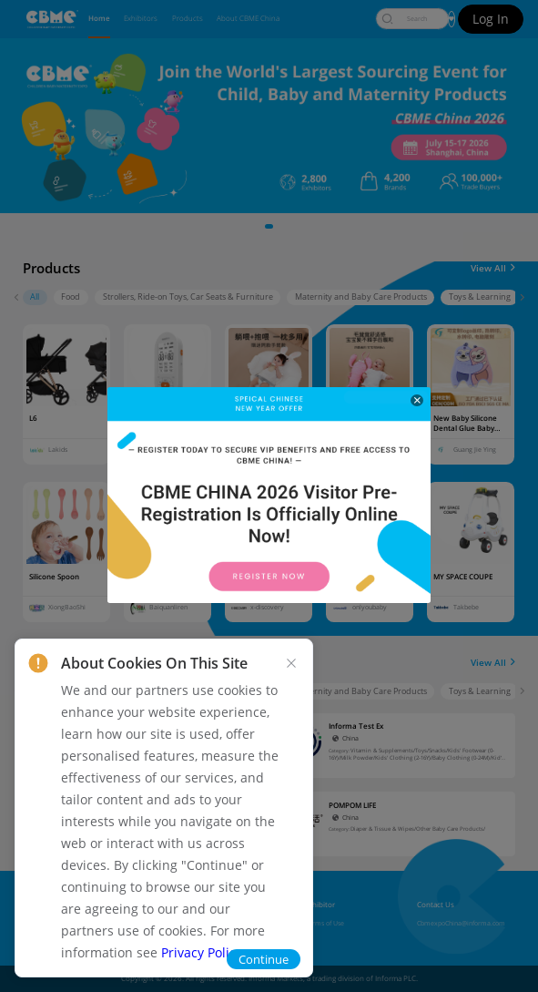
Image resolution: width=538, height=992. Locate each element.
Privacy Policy (201, 952)
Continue (264, 959)
